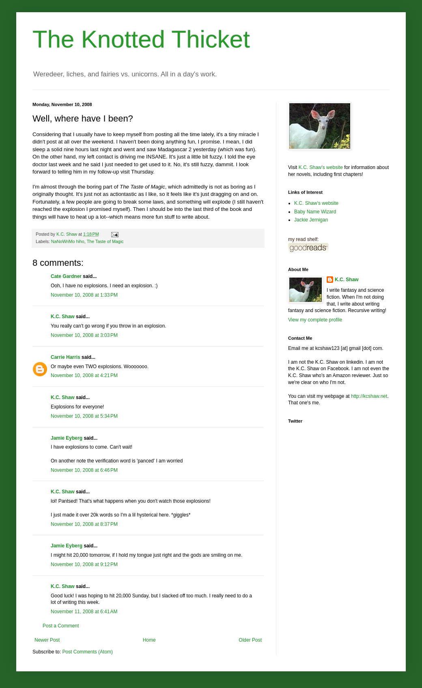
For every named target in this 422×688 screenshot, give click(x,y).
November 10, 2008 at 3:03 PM (84, 335)
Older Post (250, 640)
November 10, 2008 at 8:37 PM (84, 524)
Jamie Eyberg (66, 438)
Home (149, 640)
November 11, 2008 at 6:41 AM (84, 611)
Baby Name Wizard (315, 212)
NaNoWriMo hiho (67, 241)
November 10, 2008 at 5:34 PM (84, 416)
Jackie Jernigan (311, 220)
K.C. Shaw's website (321, 167)
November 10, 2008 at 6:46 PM (84, 470)
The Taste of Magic (105, 241)
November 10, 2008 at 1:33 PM (84, 295)
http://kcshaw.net (369, 396)
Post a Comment (61, 626)
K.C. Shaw (63, 316)
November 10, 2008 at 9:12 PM (84, 564)
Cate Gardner (66, 276)
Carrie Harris (65, 357)
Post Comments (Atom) (87, 652)
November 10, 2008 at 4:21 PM (84, 375)
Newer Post (47, 640)
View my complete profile (315, 320)
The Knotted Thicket (141, 39)
